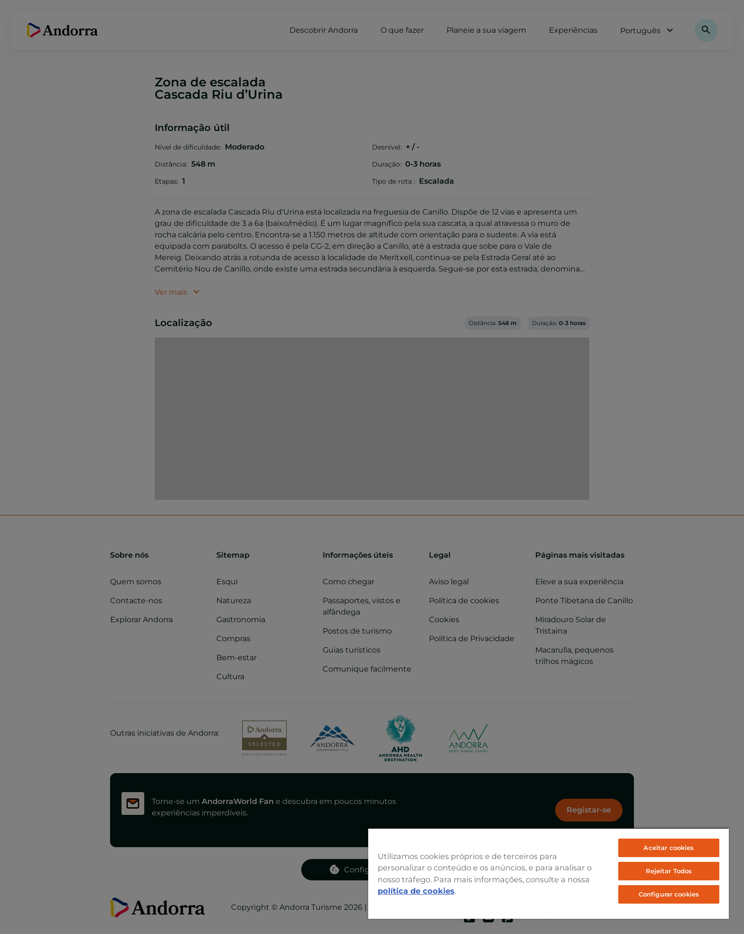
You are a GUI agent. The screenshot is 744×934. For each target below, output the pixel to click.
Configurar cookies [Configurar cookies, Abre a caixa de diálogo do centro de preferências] (669, 894)
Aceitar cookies (668, 847)
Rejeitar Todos (669, 871)
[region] (548, 873)
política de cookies (416, 891)
